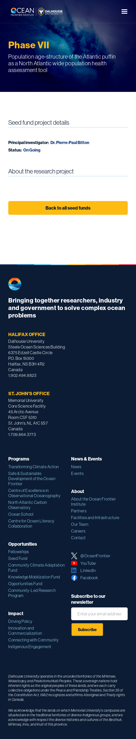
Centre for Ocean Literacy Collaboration (31, 523)
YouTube (88, 563)
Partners (78, 510)
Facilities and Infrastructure (95, 517)
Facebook (89, 577)
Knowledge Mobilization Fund (34, 576)
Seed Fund (18, 558)
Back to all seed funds (68, 208)
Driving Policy (20, 621)
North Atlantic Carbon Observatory (27, 505)
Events (77, 473)
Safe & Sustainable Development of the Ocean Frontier (31, 478)
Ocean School (20, 514)
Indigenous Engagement (29, 646)
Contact (78, 537)
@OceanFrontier (95, 555)
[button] (124, 11)
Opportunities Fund (25, 583)
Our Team (79, 524)
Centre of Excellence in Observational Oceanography (34, 493)
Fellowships (18, 551)
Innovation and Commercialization (25, 630)
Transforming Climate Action (33, 466)
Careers (78, 531)
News (76, 466)
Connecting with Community (33, 639)
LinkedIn (88, 570)
